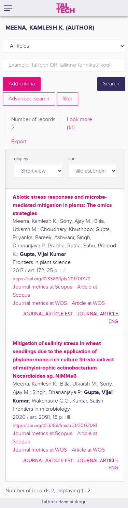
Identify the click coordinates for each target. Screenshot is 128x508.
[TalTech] (65, 8)
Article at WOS (88, 303)
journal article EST (48, 314)
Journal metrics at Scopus (42, 287)
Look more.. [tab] (81, 124)
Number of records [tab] (33, 124)
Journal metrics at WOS (40, 303)
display (21, 159)
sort (72, 159)
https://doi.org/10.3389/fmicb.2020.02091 (55, 425)
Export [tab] (18, 141)
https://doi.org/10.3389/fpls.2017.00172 (51, 279)
